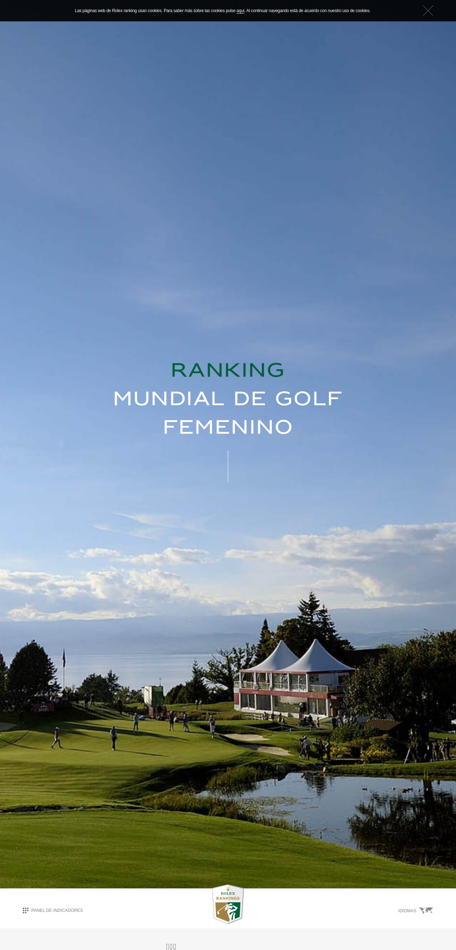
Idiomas (415, 910)
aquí (240, 10)
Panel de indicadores (53, 910)
